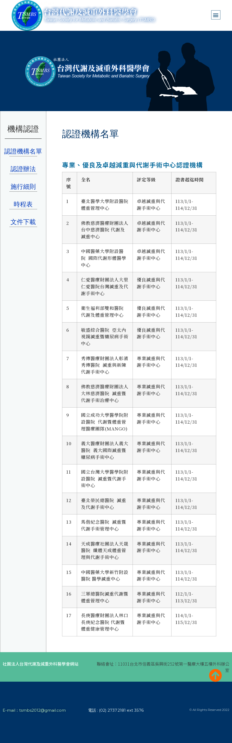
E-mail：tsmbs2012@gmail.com (34, 710)
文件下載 (23, 221)
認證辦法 (23, 168)
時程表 (23, 204)
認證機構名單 (23, 151)
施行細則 (23, 186)
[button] (215, 14)
